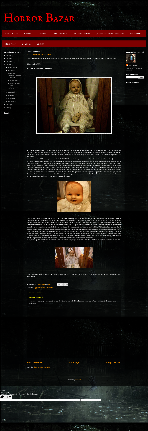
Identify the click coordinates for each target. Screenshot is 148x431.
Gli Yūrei (11, 88)
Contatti (40, 43)
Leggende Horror (81, 33)
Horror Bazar (39, 18)
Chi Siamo (26, 43)
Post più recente (34, 362)
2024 (8, 59)
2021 (8, 65)
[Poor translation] (8, 397)
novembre (12, 67)
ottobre (11, 70)
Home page (10, 43)
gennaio (11, 101)
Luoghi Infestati (59, 33)
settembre (12, 73)
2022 (8, 61)
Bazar (27, 33)
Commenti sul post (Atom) (42, 367)
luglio (10, 95)
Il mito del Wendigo (14, 80)
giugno (10, 98)
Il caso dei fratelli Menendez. (39, 55)
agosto (10, 92)
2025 (8, 56)
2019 (8, 108)
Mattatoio (41, 33)
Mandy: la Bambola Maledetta (14, 76)
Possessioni (135, 33)
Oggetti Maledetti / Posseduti (110, 33)
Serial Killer (11, 33)
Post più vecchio (113, 362)
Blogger (78, 380)
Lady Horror (133, 65)
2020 (8, 105)
